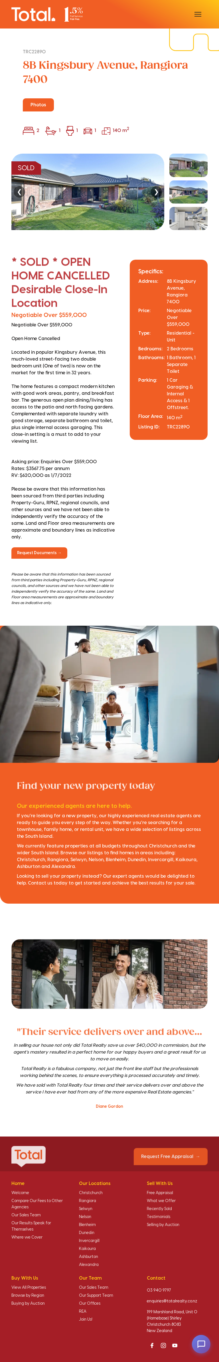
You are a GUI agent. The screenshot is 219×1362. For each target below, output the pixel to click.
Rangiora (87, 1201)
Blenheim (87, 1225)
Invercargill (89, 1241)
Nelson (85, 1217)
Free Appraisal (160, 1193)
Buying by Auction (28, 1304)
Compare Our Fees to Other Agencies (37, 1204)
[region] (109, 192)
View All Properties (28, 1288)
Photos (38, 105)
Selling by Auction (163, 1225)
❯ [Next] (156, 191)
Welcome (20, 1193)
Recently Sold (159, 1209)
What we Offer (161, 1201)
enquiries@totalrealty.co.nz (172, 1301)
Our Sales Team (26, 1215)
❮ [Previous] (19, 191)
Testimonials (158, 1217)
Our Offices (89, 1304)
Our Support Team (96, 1296)
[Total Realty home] (47, 14)
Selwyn (85, 1209)
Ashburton (88, 1257)
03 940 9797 (159, 1290)
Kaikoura (87, 1249)
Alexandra (89, 1265)
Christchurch (91, 1193)
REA (82, 1312)
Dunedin (86, 1233)
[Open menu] (198, 14)
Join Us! (85, 1320)
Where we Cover (26, 1237)
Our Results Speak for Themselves (31, 1226)
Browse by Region (27, 1296)
